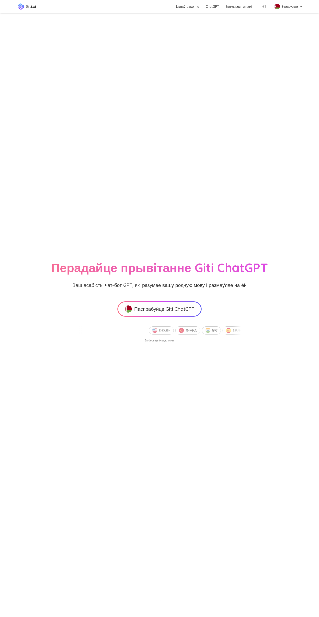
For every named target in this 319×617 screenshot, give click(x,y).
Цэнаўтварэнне (187, 6)
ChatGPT (212, 6)
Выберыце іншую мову (159, 340)
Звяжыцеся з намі (238, 6)
